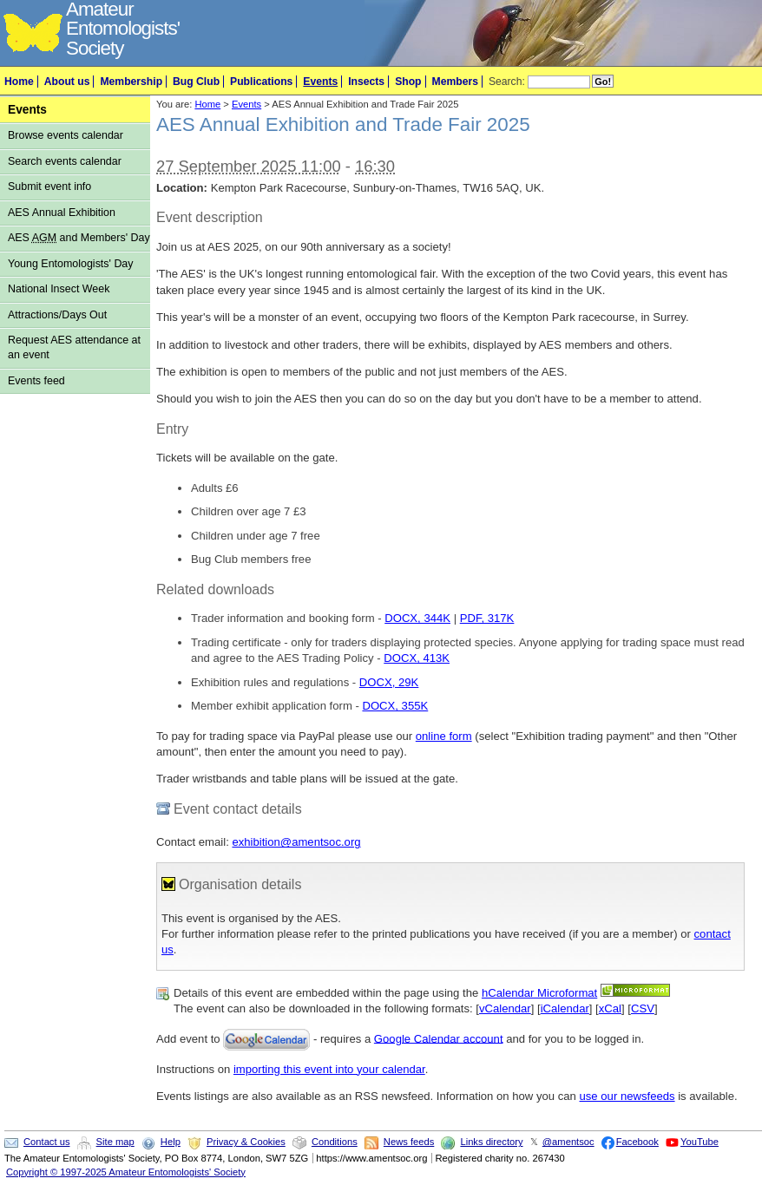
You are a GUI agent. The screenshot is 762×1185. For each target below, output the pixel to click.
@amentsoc (568, 1141)
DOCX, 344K (417, 618)
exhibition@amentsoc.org (296, 841)
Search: (507, 81)
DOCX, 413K (417, 658)
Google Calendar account (438, 1037)
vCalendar (505, 1008)
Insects (366, 81)
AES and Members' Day (79, 238)
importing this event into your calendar (329, 1069)
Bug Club (196, 81)
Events (320, 81)
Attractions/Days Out (57, 315)
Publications (261, 81)
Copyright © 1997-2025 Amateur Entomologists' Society (126, 1172)
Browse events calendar (65, 135)
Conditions (335, 1141)
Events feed (36, 381)
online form (444, 736)
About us (67, 81)
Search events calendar (65, 161)
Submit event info (49, 186)
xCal (610, 1008)
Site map (115, 1141)
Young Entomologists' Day (71, 264)
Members (455, 81)
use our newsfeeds (627, 1096)
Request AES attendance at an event (74, 347)
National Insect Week (58, 289)
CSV (642, 1008)
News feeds (409, 1141)
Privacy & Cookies (246, 1141)
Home (19, 81)
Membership (131, 81)
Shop (408, 81)
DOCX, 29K (389, 682)
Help (171, 1141)
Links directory (491, 1141)
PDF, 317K (487, 618)
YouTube (699, 1141)
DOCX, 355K (395, 705)
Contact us (46, 1141)
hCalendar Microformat (539, 992)
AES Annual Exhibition (61, 212)
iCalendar (565, 1008)
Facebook (637, 1141)
